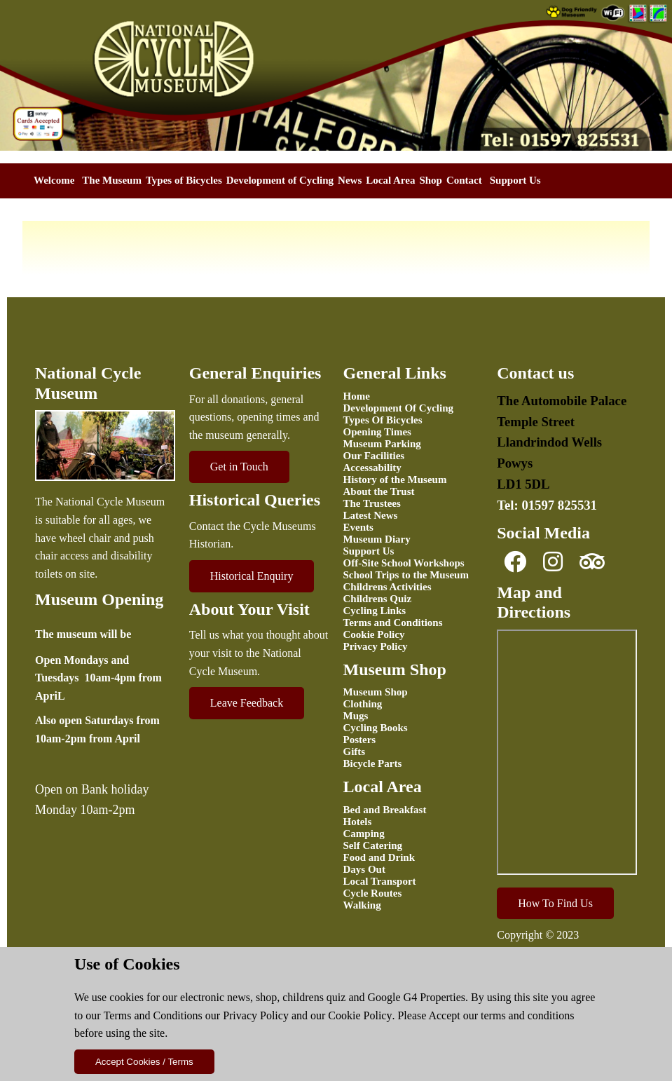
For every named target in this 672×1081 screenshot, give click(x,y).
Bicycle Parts (372, 763)
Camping (364, 833)
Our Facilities (374, 455)
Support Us (515, 180)
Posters (359, 739)
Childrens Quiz (377, 598)
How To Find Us (555, 903)
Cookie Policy (360, 1015)
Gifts (354, 751)
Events (358, 527)
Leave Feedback (246, 703)
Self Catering (373, 845)
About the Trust (379, 491)
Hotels (357, 821)
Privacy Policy (256, 1015)
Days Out (364, 869)
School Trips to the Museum (406, 574)
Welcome (54, 180)
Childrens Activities (387, 586)
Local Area (390, 180)
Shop (430, 180)
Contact (464, 180)
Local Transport (379, 881)
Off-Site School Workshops (404, 563)
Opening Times (377, 431)
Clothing (363, 703)
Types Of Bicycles (383, 420)
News (350, 180)
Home (356, 396)
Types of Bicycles (184, 180)
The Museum (112, 180)
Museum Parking (382, 443)
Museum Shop (375, 692)
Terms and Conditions (153, 1015)
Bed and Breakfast (385, 809)
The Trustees (372, 503)
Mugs (356, 715)
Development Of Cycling (398, 408)
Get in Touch (239, 466)
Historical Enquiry (252, 576)
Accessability (372, 467)
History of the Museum (395, 479)
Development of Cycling (280, 180)
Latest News (370, 515)
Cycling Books (375, 727)
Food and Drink (379, 857)
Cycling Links (374, 610)
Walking (362, 905)
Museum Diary (377, 539)
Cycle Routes (372, 893)
